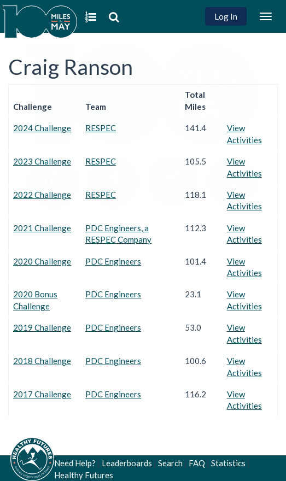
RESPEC (100, 128)
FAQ (197, 463)
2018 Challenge (42, 361)
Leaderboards (127, 463)
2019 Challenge (42, 327)
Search (170, 463)
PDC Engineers (113, 261)
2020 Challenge (42, 261)
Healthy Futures (83, 475)
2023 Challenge (42, 161)
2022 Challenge (42, 195)
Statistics (228, 463)
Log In (225, 16)
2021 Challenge (42, 228)
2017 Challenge (42, 394)
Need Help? (75, 463)
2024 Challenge (42, 128)
